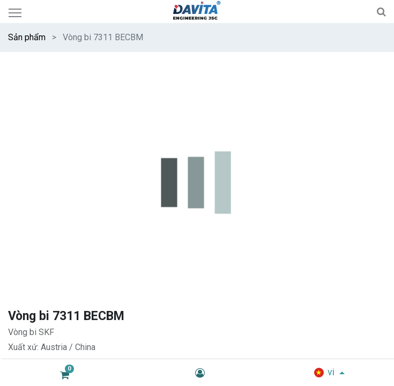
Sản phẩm (27, 37)
